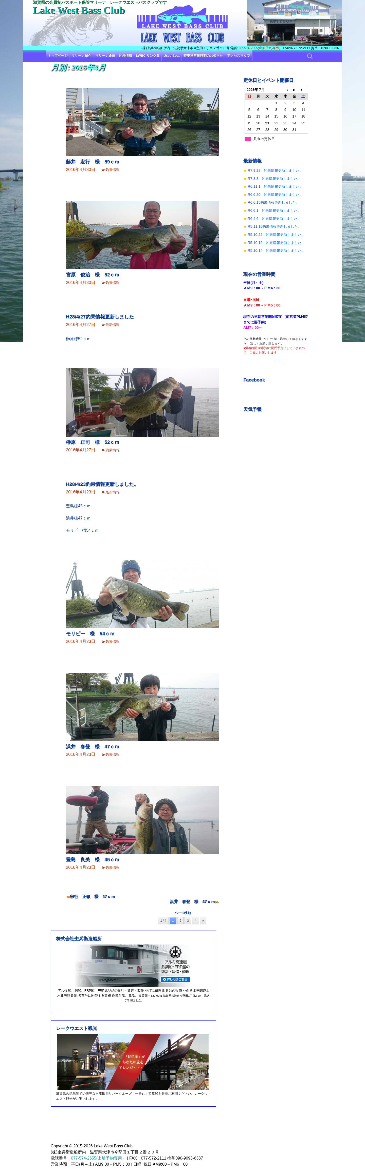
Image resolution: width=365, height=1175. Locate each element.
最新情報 (112, 325)
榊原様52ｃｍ (78, 339)
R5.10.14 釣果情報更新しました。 (276, 250)
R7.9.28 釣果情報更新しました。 (275, 170)
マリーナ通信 (105, 55)
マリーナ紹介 (81, 55)
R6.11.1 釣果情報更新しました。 (275, 186)
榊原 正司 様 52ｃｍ (92, 442)
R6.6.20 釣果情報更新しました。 (275, 194)
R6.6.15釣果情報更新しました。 (273, 202)
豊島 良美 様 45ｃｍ (92, 859)
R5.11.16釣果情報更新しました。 (274, 226)
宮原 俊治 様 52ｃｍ (92, 274)
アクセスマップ (238, 55)
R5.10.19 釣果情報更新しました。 (276, 243)
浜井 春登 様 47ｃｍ (92, 746)
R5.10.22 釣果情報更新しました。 (276, 235)
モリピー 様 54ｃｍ (90, 633)
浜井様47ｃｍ (78, 518)
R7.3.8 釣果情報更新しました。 (274, 179)
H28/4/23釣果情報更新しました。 (102, 484)
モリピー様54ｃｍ (82, 530)
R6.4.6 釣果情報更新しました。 (274, 219)
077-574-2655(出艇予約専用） (260, 48)
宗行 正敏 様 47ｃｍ (92, 896)
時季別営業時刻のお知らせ (203, 55)
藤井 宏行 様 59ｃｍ (92, 161)
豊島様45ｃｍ (78, 506)
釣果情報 (125, 55)
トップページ (58, 55)
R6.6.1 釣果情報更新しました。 (274, 210)
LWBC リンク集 (148, 55)
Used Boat (172, 55)
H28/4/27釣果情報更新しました (100, 316)
